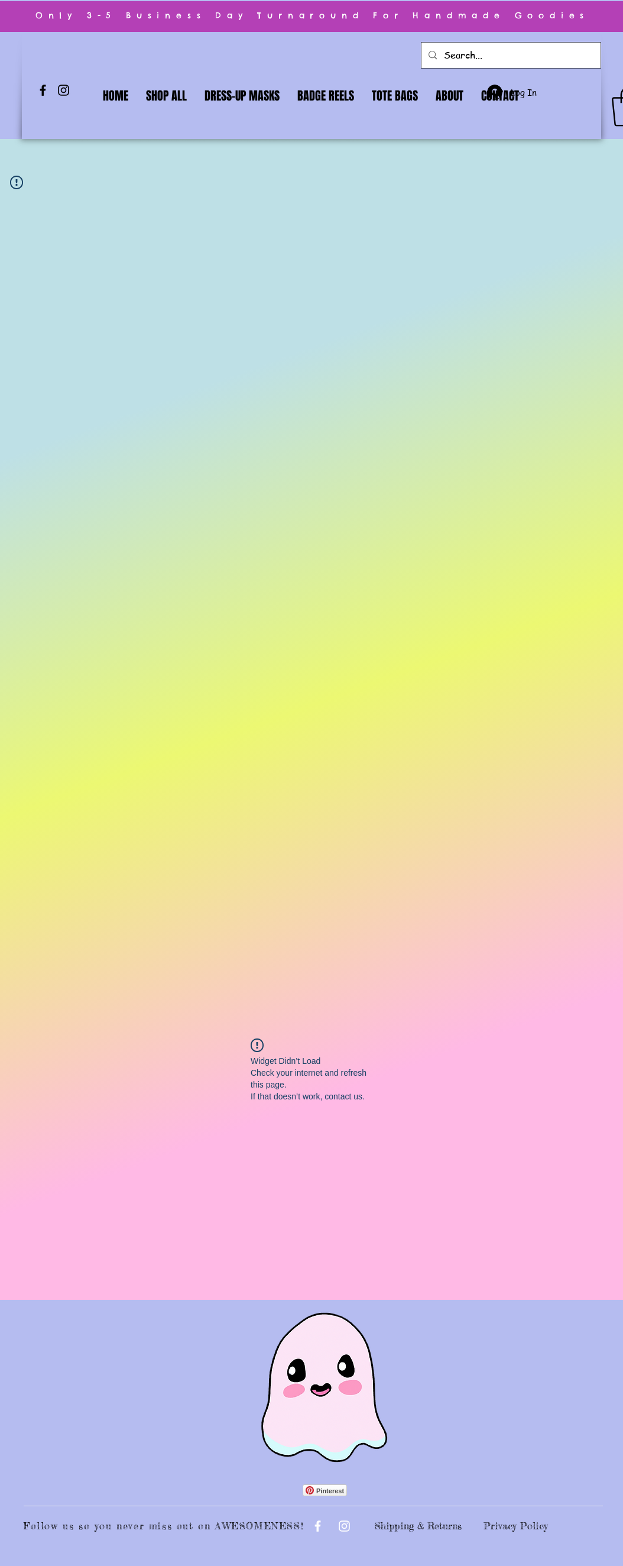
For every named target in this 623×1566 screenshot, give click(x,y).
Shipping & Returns (418, 1526)
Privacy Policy (516, 1526)
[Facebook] (42, 90)
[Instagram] (63, 90)
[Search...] (510, 55)
